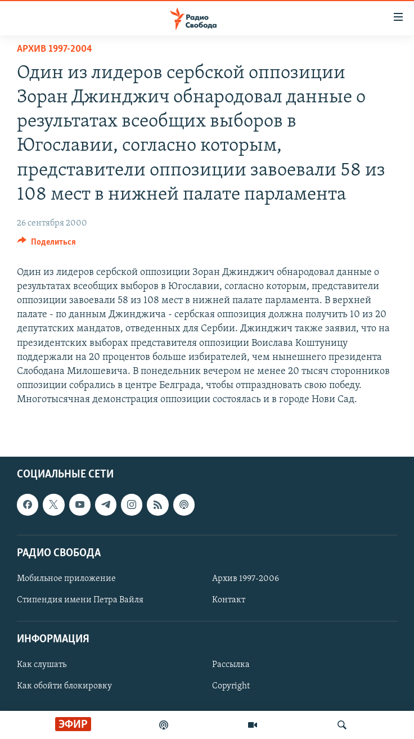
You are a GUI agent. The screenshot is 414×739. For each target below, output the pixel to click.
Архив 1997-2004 (54, 49)
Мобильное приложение (66, 578)
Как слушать (41, 664)
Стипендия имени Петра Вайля (80, 600)
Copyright (231, 686)
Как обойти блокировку (64, 686)
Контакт (228, 600)
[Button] (46, 244)
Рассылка (231, 664)
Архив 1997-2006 (245, 578)
